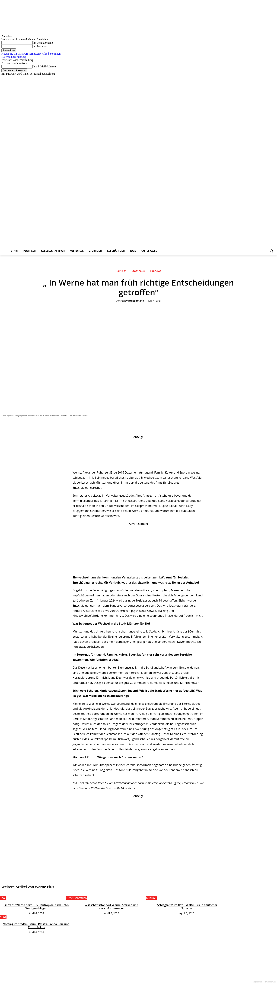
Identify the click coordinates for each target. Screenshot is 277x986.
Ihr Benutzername (43, 42)
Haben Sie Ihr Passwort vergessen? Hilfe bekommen (31, 53)
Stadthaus (138, 271)
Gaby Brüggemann (132, 300)
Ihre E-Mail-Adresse (44, 66)
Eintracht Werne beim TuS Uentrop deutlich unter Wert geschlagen (36, 906)
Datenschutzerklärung (13, 56)
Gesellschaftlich (76, 898)
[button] (271, 251)
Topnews (155, 271)
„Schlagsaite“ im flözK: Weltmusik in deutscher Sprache (186, 906)
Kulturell (151, 898)
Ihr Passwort (40, 46)
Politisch (121, 271)
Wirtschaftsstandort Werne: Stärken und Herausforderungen (111, 906)
